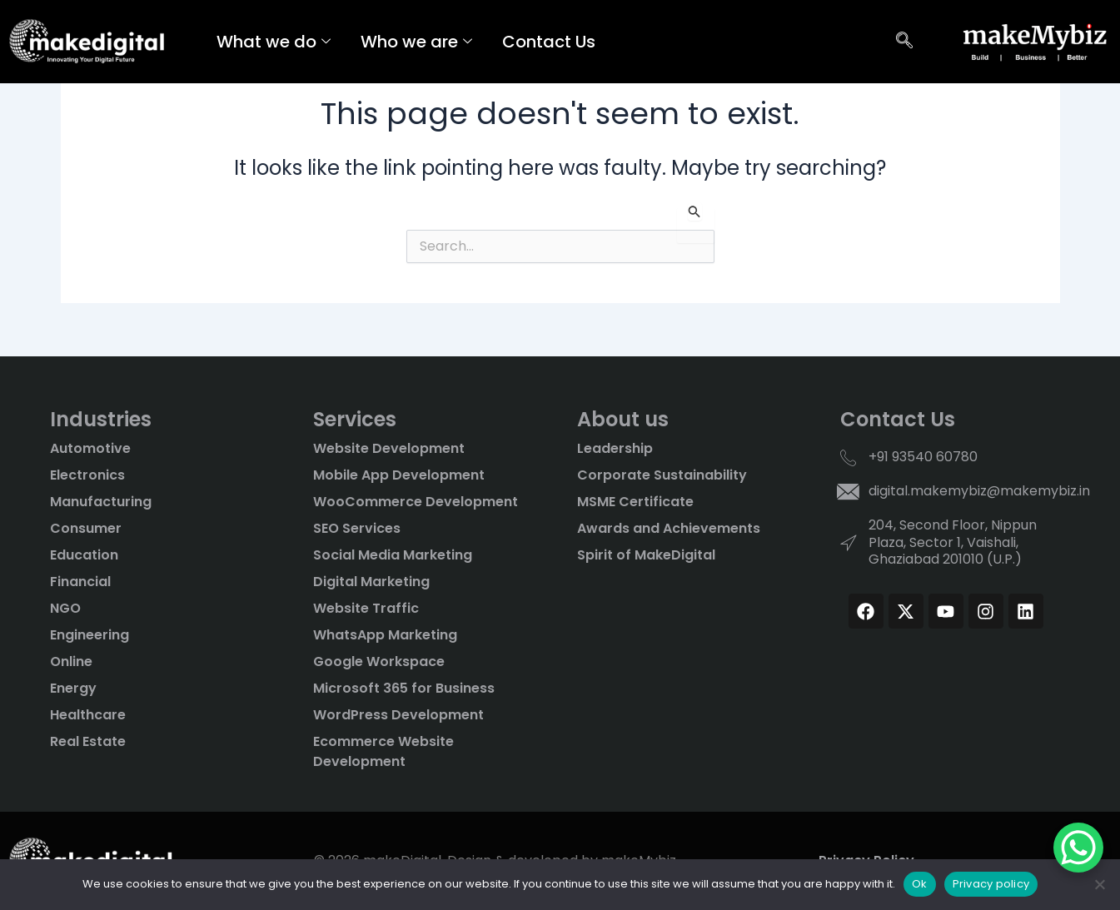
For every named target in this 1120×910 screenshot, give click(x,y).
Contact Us (548, 41)
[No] (1099, 884)
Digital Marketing (371, 581)
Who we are (416, 41)
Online (71, 661)
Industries (101, 419)
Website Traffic (366, 608)
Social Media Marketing (392, 554)
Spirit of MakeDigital (646, 554)
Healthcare (88, 714)
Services (354, 419)
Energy (73, 688)
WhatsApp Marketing (385, 634)
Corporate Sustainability (662, 475)
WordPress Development (398, 714)
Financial (80, 581)
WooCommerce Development (415, 501)
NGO (65, 608)
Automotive (90, 448)
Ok (920, 884)
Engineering (89, 634)
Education (84, 554)
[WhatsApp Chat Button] (1078, 848)
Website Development (389, 448)
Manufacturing (101, 501)
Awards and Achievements (668, 528)
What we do (274, 41)
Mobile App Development (399, 475)
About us (623, 419)
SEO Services (357, 528)
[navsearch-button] (904, 41)
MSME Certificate (635, 501)
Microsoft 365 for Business (404, 688)
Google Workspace (379, 661)
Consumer (86, 528)
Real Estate (88, 741)
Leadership (615, 448)
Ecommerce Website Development (383, 751)
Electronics (87, 475)
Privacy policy (991, 884)
